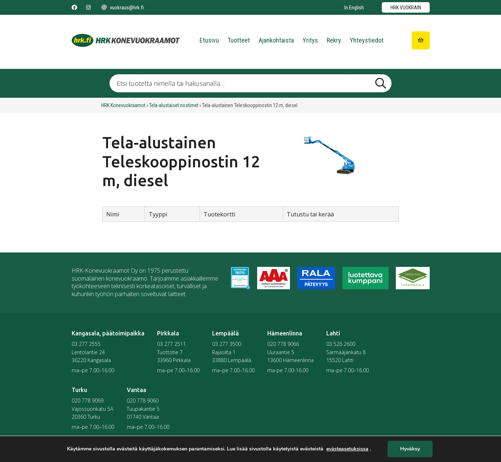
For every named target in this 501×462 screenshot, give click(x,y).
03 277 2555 (86, 343)
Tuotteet (239, 40)
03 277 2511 (171, 343)
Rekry (334, 40)
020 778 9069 (87, 400)
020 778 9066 (283, 343)
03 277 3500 (226, 343)
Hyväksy (410, 449)
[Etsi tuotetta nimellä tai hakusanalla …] (250, 83)
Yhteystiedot (367, 40)
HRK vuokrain (405, 7)
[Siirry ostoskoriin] (421, 40)
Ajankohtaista (276, 40)
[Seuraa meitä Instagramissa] (88, 7)
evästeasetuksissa (347, 449)
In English (354, 7)
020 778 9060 (142, 400)
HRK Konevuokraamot (123, 105)
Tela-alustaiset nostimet (173, 105)
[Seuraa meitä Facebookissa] (74, 7)
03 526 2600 (340, 343)
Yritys (310, 40)
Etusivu (209, 40)
